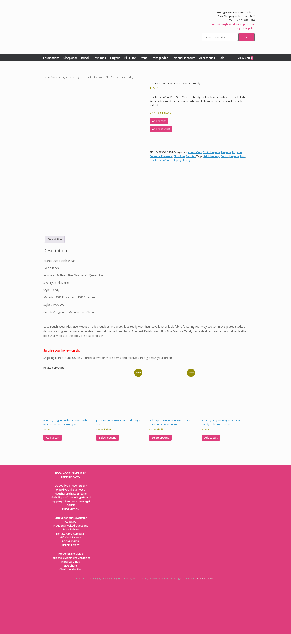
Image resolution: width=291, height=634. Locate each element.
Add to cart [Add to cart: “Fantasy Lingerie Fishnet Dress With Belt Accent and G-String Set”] (52, 485)
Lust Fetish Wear (160, 160)
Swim (143, 58)
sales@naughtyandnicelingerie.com (233, 24)
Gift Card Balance (70, 585)
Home (46, 77)
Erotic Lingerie (76, 77)
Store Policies (70, 577)
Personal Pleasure (183, 58)
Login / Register (245, 28)
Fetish (224, 156)
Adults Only (59, 77)
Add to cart (158, 121)
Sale (221, 58)
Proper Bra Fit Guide (70, 601)
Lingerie (115, 58)
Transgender (159, 58)
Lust (242, 156)
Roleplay (176, 160)
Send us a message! (77, 549)
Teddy (187, 160)
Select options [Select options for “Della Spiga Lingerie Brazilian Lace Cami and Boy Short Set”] (160, 485)
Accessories (207, 58)
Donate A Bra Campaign (70, 581)
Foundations (51, 58)
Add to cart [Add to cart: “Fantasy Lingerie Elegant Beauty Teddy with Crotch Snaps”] (210, 485)
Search (246, 37)
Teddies (191, 156)
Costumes (99, 58)
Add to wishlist (161, 129)
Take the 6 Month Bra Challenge (70, 605)
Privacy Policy (205, 626)
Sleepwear (70, 58)
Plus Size (130, 58)
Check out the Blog (70, 617)
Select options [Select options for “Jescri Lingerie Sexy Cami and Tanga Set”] (107, 485)
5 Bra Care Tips (70, 609)
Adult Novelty (211, 156)
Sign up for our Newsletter (71, 565)
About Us (70, 569)
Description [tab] (55, 287)
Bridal (85, 58)
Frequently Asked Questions (70, 573)
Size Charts (71, 613)
